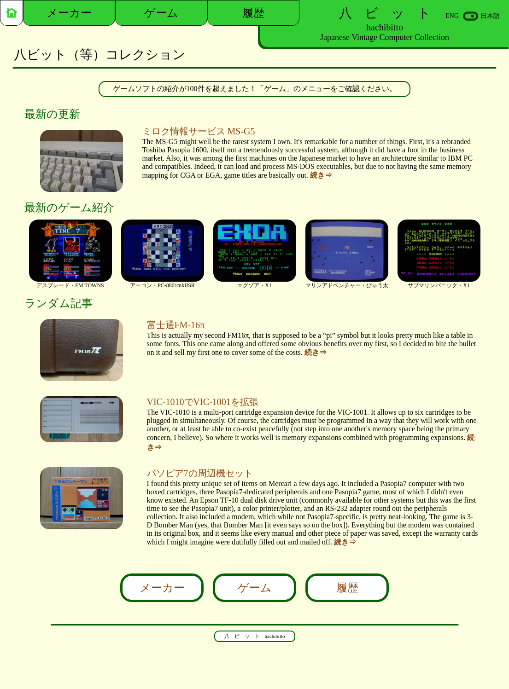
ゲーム (255, 588)
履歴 (347, 588)
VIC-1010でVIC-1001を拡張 (202, 402)
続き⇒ (321, 175)
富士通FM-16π (176, 325)
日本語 (490, 15)
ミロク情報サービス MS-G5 (198, 131)
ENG (452, 15)
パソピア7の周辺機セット (200, 473)
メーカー (162, 588)
